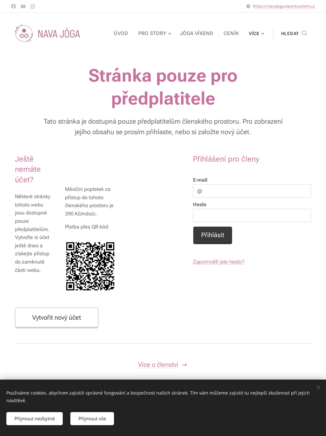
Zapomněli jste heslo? (218, 261)
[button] (294, 33)
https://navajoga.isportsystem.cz (284, 6)
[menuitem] (129, 33)
